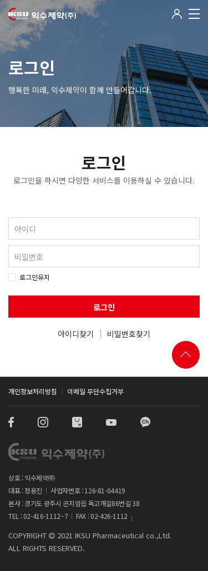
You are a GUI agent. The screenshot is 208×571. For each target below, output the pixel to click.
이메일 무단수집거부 (95, 391)
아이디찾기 (76, 334)
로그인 (104, 307)
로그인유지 (34, 277)
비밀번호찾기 (128, 334)
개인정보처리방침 (32, 391)
